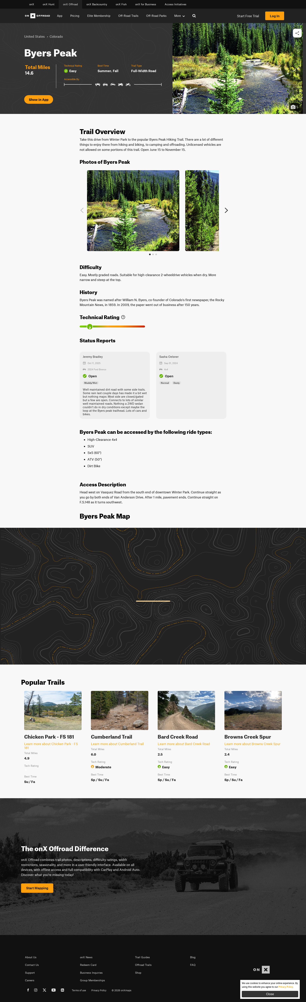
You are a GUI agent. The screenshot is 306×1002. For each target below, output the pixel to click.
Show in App (38, 99)
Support (30, 972)
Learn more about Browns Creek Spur (252, 744)
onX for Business (145, 4)
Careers (29, 980)
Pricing (74, 15)
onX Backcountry (96, 4)
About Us (30, 957)
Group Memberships (92, 980)
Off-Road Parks (156, 15)
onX (31, 4)
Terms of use (79, 990)
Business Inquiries (91, 972)
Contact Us (32, 964)
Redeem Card (88, 964)
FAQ (193, 964)
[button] (297, 33)
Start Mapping (37, 888)
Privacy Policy (98, 990)
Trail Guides (142, 957)
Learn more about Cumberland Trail (117, 744)
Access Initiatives (175, 4)
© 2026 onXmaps (121, 990)
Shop (138, 972)
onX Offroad (70, 4)
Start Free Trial (248, 16)
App (59, 15)
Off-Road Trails (128, 15)
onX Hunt (48, 4)
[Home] (37, 15)
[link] (123, 316)
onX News (86, 957)
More (179, 15)
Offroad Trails (143, 964)
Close (270, 994)
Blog (193, 957)
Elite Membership (98, 15)
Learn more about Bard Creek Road (184, 744)
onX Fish (121, 4)
